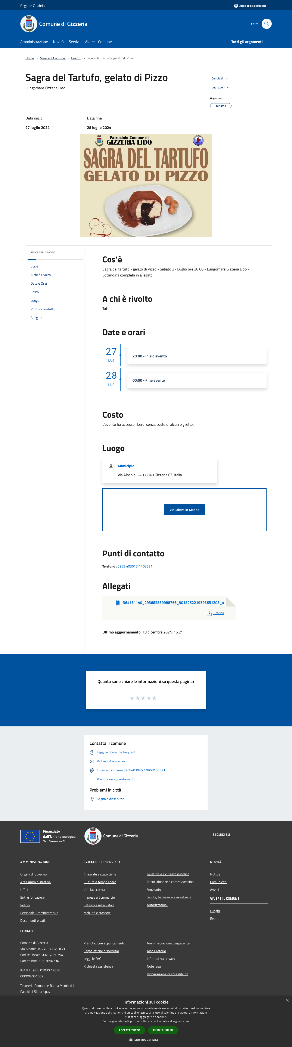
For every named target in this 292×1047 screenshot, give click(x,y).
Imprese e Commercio (99, 897)
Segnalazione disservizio (101, 950)
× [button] (287, 1000)
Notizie (215, 874)
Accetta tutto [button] (129, 1030)
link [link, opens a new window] (187, 1021)
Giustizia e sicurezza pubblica (168, 874)
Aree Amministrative (35, 881)
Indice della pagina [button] (43, 252)
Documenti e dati (32, 920)
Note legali (154, 966)
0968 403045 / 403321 (135, 566)
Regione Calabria (32, 5)
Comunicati (218, 881)
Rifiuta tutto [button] (163, 1030)
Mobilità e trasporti (97, 912)
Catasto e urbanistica (99, 905)
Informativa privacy (161, 958)
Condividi (220, 78)
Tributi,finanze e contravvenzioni (171, 881)
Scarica (215, 612)
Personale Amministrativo (39, 912)
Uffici (24, 889)
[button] (146, 1040)
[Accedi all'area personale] (250, 6)
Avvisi (214, 889)
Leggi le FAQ (93, 958)
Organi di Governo (33, 874)
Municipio (126, 466)
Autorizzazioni (157, 904)
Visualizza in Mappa (184, 509)
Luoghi (215, 910)
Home (29, 58)
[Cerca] (266, 24)
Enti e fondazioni (32, 897)
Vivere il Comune (53, 58)
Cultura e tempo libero (100, 881)
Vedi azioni (221, 87)
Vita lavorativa (94, 889)
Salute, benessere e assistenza (169, 897)
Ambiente (154, 889)
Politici (25, 905)
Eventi (76, 58)
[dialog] (146, 1021)
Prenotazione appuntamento (104, 943)
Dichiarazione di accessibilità (167, 974)
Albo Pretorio (156, 950)
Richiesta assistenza (98, 966)
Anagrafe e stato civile (100, 874)
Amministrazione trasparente (168, 943)
